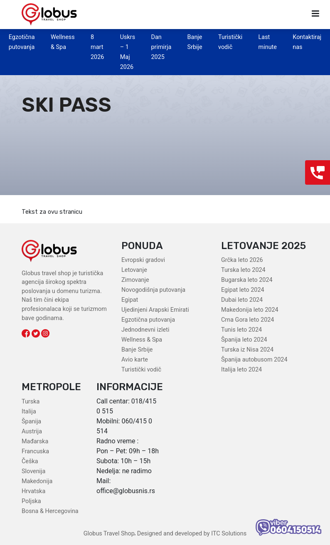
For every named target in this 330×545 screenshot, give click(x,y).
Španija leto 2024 (244, 339)
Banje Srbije (137, 349)
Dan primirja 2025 (161, 47)
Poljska (31, 501)
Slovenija (33, 471)
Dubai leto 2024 (242, 299)
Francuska (35, 451)
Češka (30, 461)
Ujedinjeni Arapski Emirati (155, 309)
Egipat (129, 299)
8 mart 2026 (97, 47)
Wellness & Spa (141, 339)
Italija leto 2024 (241, 369)
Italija (29, 411)
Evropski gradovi (143, 260)
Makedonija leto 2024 (249, 309)
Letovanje (134, 270)
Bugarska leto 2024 (247, 279)
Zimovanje (135, 279)
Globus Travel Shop (109, 533)
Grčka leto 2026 (242, 260)
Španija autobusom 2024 (254, 359)
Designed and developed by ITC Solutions (190, 533)
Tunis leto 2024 (241, 329)
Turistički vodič (141, 369)
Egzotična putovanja (148, 319)
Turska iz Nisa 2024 (247, 349)
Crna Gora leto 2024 (247, 319)
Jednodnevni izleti (145, 329)
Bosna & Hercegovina (50, 511)
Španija (31, 421)
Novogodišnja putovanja (153, 289)
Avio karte (134, 359)
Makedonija (37, 481)
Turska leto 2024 (243, 270)
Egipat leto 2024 (242, 289)
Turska (30, 401)
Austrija (32, 431)
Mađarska (35, 441)
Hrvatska (33, 491)
